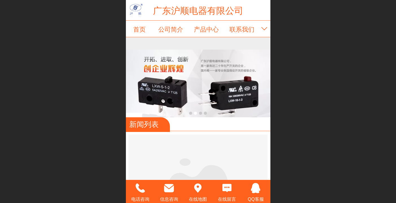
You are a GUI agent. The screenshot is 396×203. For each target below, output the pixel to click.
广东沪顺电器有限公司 (198, 11)
